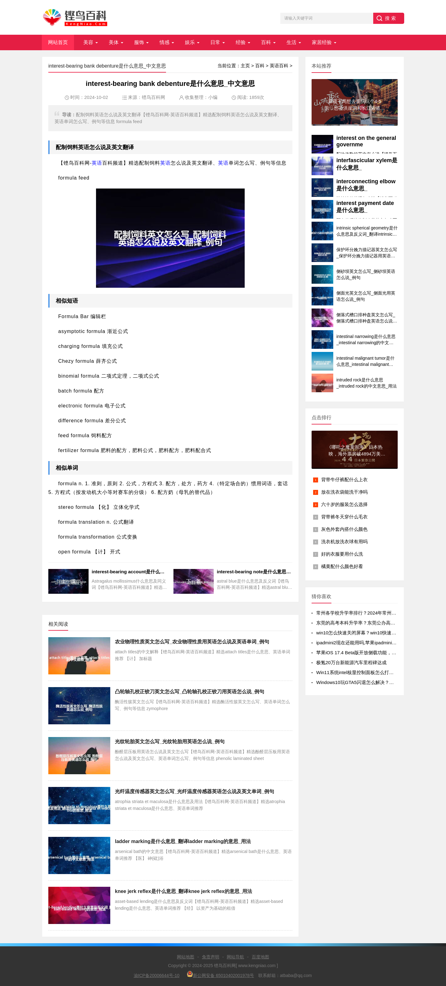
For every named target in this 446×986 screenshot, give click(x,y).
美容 (88, 42)
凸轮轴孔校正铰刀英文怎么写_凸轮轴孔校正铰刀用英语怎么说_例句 (189, 691)
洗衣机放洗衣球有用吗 (344, 541)
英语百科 (279, 65)
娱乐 (190, 42)
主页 (245, 65)
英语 (83, 147)
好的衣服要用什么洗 (342, 554)
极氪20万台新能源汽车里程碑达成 (351, 662)
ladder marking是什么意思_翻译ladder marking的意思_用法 (183, 841)
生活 (291, 42)
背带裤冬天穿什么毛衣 (344, 516)
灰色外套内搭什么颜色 (344, 529)
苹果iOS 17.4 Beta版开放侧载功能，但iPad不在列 (367, 652)
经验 (241, 42)
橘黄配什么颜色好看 (342, 566)
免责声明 (210, 956)
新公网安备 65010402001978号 (220, 974)
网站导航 (235, 956)
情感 (164, 42)
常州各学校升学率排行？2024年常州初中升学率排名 (370, 612)
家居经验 (322, 42)
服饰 (139, 42)
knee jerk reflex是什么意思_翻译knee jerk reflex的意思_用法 (183, 891)
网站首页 (58, 42)
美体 (114, 42)
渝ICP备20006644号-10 (157, 975)
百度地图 (260, 956)
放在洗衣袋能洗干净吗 (344, 492)
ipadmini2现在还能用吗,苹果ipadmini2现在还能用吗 (369, 642)
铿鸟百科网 (153, 97)
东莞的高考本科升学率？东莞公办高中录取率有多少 (369, 622)
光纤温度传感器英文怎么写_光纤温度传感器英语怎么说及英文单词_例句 (194, 791)
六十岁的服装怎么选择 (344, 504)
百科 (266, 42)
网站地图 (185, 956)
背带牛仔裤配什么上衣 (344, 479)
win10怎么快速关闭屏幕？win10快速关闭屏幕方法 (367, 632)
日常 (215, 42)
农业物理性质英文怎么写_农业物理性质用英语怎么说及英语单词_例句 (192, 641)
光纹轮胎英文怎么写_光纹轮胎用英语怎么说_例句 (170, 741)
